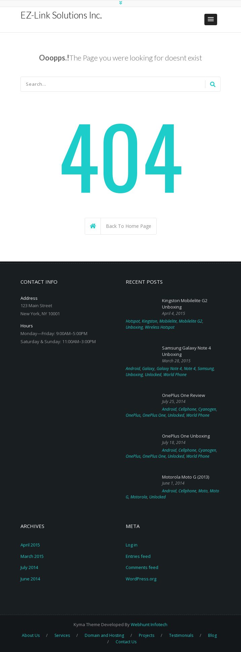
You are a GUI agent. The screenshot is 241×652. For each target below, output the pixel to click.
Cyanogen (207, 409)
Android (133, 368)
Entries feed (138, 556)
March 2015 (32, 556)
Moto (203, 491)
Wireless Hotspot (159, 327)
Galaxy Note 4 (169, 368)
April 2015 (30, 545)
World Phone (175, 374)
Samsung (206, 368)
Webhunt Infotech (149, 624)
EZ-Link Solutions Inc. (61, 15)
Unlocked (153, 374)
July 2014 (29, 567)
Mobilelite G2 (190, 321)
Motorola (138, 497)
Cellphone (187, 409)
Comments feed (142, 567)
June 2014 (30, 579)
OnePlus (133, 415)
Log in (131, 545)
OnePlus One (154, 415)
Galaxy (148, 368)
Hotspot (133, 321)
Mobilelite (168, 321)
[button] (210, 19)
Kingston (149, 321)
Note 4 (190, 368)
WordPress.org (141, 579)
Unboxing (134, 327)
